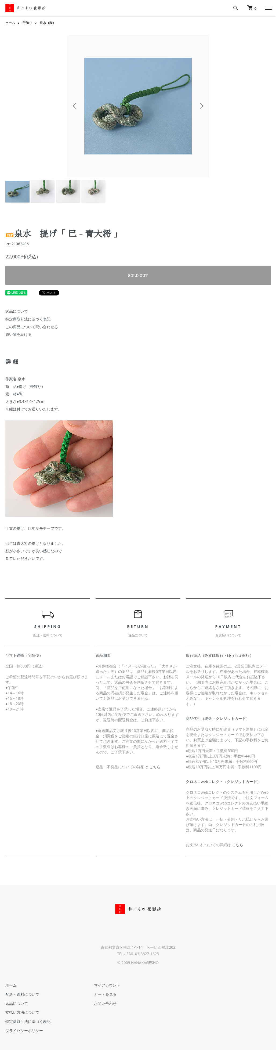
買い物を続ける (18, 334)
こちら (155, 766)
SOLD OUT (138, 275)
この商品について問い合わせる (31, 326)
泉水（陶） (48, 22)
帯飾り (27, 22)
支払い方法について (22, 1012)
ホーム (10, 22)
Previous (75, 106)
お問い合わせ (105, 1003)
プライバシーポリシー (24, 1030)
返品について (16, 311)
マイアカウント (107, 985)
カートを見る (105, 994)
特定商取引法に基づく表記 (27, 319)
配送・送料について (22, 994)
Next (201, 106)
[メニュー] (268, 8)
